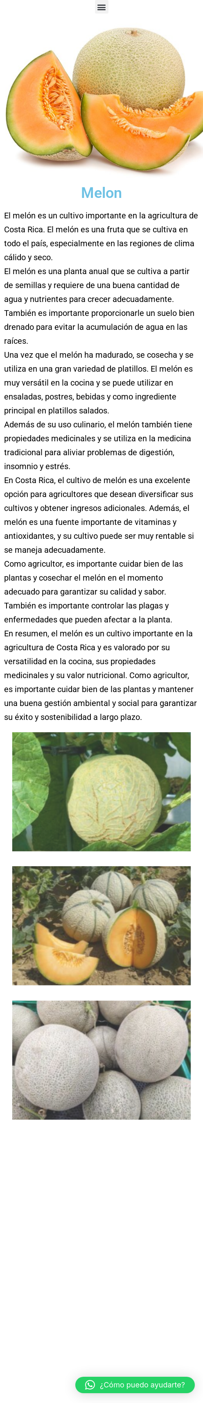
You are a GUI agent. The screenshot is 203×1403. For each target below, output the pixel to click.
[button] (101, 7)
